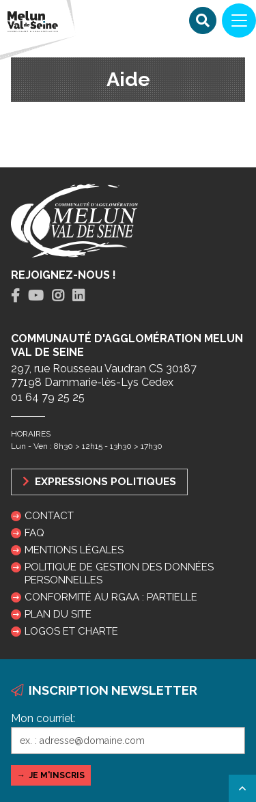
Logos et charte (71, 631)
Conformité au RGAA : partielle (111, 597)
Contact (49, 516)
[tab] (15, 296)
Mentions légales (74, 550)
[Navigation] (239, 20)
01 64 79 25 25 (48, 397)
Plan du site (58, 614)
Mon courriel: (43, 718)
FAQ (34, 533)
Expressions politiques (99, 481)
